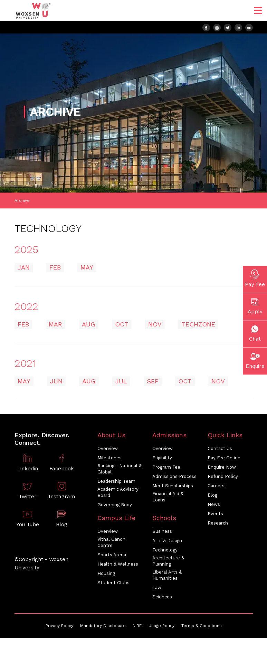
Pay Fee (255, 277)
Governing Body (114, 504)
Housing (106, 573)
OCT (121, 324)
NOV (155, 324)
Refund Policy (223, 476)
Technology (165, 549)
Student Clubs (113, 582)
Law (156, 587)
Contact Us (220, 448)
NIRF (137, 625)
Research (218, 523)
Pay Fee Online (224, 457)
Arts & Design (167, 540)
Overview (107, 448)
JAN (24, 267)
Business (162, 531)
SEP (153, 381)
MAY (86, 267)
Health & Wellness (117, 564)
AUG (88, 324)
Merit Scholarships (172, 485)
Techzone (198, 324)
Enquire (255, 359)
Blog (212, 495)
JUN (56, 381)
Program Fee (166, 467)
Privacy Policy (59, 625)
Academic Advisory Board (118, 492)
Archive (22, 200)
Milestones (109, 457)
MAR (55, 324)
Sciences (162, 596)
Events (215, 513)
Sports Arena (111, 554)
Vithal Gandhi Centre (111, 542)
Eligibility (162, 457)
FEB (55, 267)
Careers (216, 485)
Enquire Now (222, 467)
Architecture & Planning (168, 561)
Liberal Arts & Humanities (167, 575)
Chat (255, 332)
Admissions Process (174, 476)
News (214, 504)
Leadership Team (116, 481)
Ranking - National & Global (119, 468)
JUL (121, 381)
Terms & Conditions (201, 625)
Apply (255, 305)
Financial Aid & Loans (167, 496)
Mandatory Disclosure (103, 625)
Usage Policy (161, 625)
